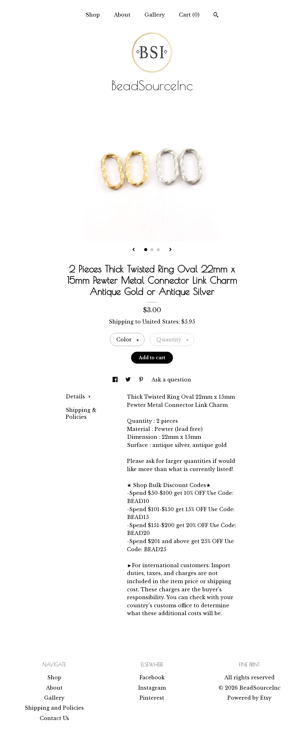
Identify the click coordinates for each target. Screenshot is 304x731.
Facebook (152, 677)
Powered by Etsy (249, 698)
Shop (93, 15)
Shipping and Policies (54, 708)
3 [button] (158, 249)
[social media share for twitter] (128, 379)
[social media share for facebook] (116, 379)
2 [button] (152, 249)
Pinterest (151, 698)
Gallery (154, 15)
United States (160, 322)
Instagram (152, 688)
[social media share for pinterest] (142, 379)
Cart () (189, 15)
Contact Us (54, 718)
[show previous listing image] (133, 250)
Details (78, 396)
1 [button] (145, 249)
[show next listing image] (170, 250)
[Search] (216, 15)
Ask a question (171, 379)
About (122, 15)
